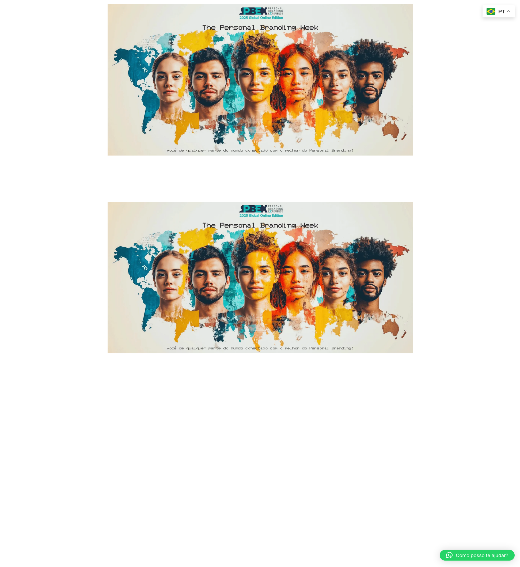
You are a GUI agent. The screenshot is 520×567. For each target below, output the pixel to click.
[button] (477, 555)
